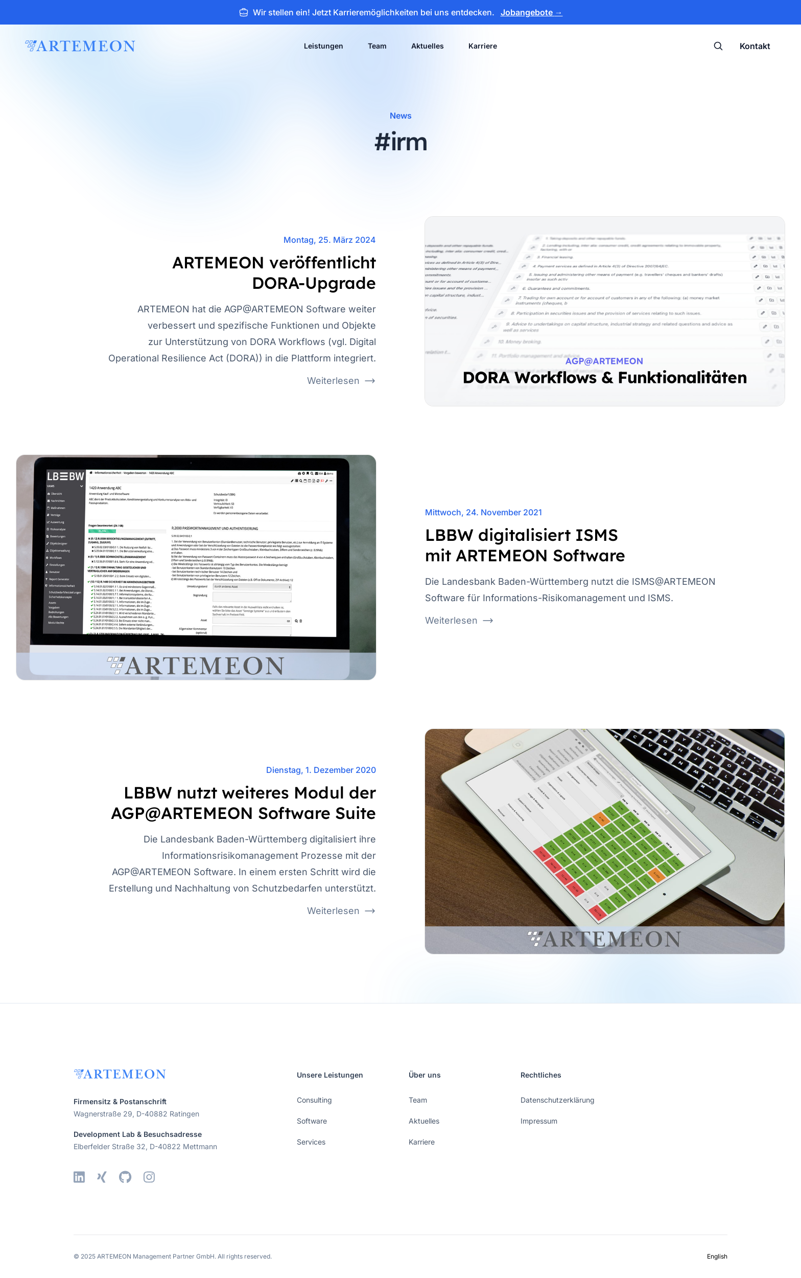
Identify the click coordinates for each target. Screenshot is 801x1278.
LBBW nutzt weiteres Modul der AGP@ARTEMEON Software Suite (243, 802)
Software (312, 1120)
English (717, 1256)
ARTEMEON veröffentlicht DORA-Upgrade (274, 272)
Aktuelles (427, 45)
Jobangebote (532, 12)
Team (377, 45)
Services (311, 1141)
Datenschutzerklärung (558, 1100)
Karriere (482, 45)
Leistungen (323, 45)
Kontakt (755, 46)
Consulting (314, 1100)
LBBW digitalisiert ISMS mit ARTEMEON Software (525, 544)
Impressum (539, 1120)
